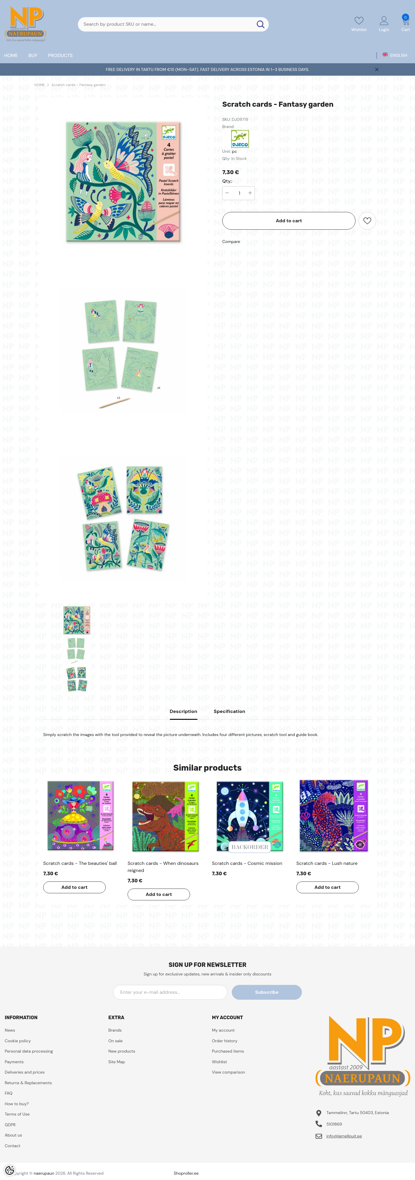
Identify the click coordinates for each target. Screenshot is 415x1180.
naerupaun (44, 1173)
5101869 (334, 1124)
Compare (231, 241)
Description (183, 711)
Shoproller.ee (186, 1173)
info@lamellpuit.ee (344, 1136)
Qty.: (227, 181)
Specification (229, 711)
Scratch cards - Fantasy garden (78, 84)
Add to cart (289, 221)
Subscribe (275, 992)
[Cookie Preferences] (9, 1170)
